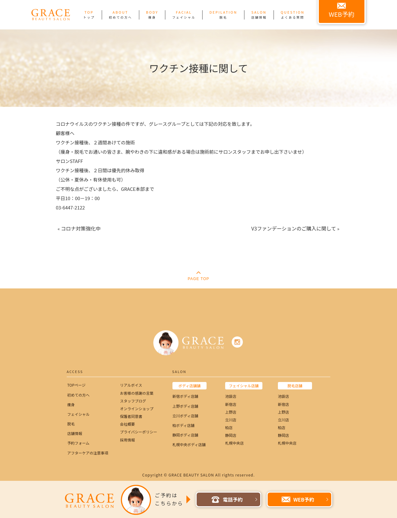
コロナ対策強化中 (80, 228)
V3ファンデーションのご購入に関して (293, 228)
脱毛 (71, 423)
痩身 (71, 404)
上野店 (230, 412)
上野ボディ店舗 (185, 406)
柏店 (229, 427)
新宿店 (230, 404)
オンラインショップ (137, 408)
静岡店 (230, 435)
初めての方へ (78, 394)
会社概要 (127, 424)
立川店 (230, 419)
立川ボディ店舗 (185, 415)
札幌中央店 (234, 443)
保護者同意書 (131, 416)
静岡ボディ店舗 (185, 434)
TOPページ (76, 385)
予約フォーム (78, 443)
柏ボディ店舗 (183, 425)
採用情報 (127, 439)
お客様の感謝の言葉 (137, 393)
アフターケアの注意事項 (87, 452)
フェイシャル (78, 414)
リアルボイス (131, 385)
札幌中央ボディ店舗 (189, 444)
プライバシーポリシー (138, 431)
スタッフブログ (133, 400)
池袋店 (230, 396)
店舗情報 (74, 433)
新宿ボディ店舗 (185, 396)
